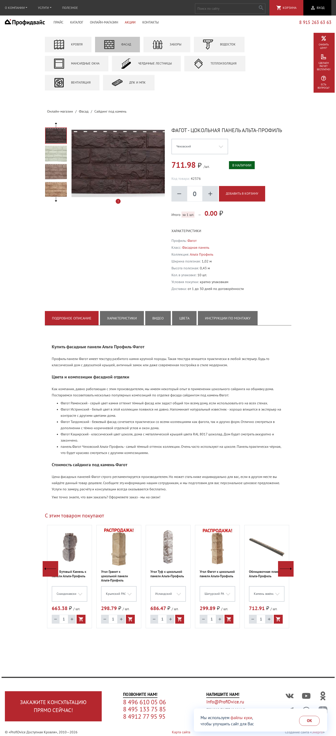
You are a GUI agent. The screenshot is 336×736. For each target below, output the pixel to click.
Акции (130, 23)
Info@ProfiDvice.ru (225, 702)
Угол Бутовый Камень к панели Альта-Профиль (69, 576)
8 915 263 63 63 (315, 23)
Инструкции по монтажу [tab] (228, 320)
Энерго (317, 732)
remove (179, 195)
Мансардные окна (76, 65)
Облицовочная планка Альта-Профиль (265, 576)
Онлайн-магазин (104, 23)
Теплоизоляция (215, 65)
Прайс (59, 23)
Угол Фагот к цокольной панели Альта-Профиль (217, 576)
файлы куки (241, 717)
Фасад (117, 46)
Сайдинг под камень (110, 113)
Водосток (219, 46)
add (210, 195)
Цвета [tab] (184, 320)
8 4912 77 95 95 (144, 716)
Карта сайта (181, 732)
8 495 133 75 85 (144, 709)
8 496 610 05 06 (144, 702)
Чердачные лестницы (146, 65)
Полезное (70, 8)
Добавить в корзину (242, 196)
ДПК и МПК (129, 84)
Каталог (76, 23)
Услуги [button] (43, 8)
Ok (309, 720)
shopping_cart (279, 7)
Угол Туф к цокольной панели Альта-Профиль (167, 576)
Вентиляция (72, 84)
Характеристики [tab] (122, 320)
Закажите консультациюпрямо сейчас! (53, 706)
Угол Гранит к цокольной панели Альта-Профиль (114, 578)
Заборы (166, 46)
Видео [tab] (158, 320)
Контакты (150, 23)
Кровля (68, 46)
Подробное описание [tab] (71, 320)
